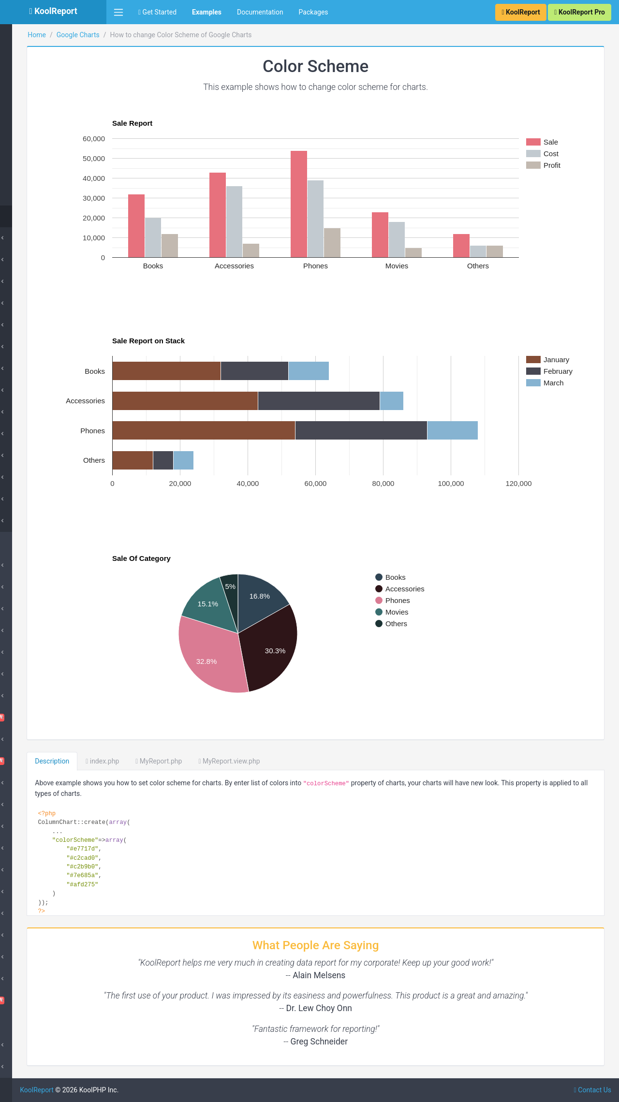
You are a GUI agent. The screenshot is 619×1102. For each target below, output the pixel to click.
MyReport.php (253, 761)
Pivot (22, 957)
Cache (24, 674)
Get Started (157, 12)
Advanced (34, 521)
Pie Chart (32, 281)
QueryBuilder (34, 935)
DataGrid (28, 783)
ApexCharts (32, 587)
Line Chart (34, 368)
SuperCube (31, 630)
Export (24, 848)
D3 (18, 804)
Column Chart (39, 238)
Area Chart (35, 325)
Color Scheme (45, 216)
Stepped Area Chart (48, 347)
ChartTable (53, 717)
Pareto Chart (42, 129)
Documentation (260, 12)
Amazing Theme (39, 565)
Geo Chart (34, 390)
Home (131, 35)
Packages (313, 12)
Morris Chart (33, 913)
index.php (196, 761)
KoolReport (131, 1090)
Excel (22, 826)
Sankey (34, 151)
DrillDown (29, 892)
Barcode (27, 652)
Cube (22, 609)
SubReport (30, 1067)
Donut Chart (37, 303)
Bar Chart (33, 260)
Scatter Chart (43, 172)
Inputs (24, 870)
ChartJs (26, 696)
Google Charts (171, 35)
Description (146, 761)
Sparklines (30, 979)
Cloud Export (34, 739)
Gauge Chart (42, 42)
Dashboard (53, 761)
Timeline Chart (45, 85)
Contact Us (592, 1090)
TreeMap (37, 194)
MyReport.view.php (323, 761)
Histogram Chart (48, 64)
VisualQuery (53, 1000)
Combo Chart (44, 107)
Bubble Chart (38, 499)
